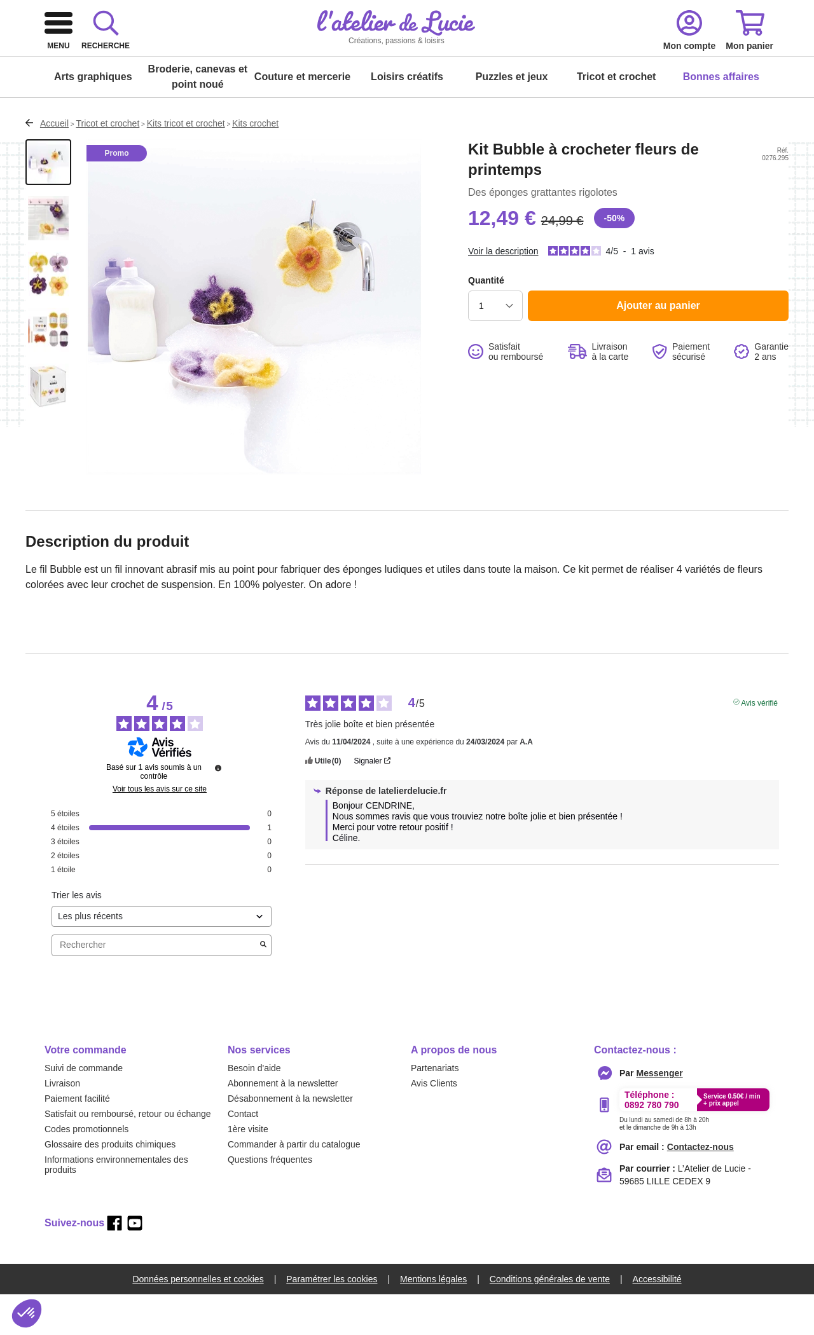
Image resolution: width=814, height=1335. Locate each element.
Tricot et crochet (616, 117)
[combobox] (397, 58)
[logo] (125, 58)
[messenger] (660, 1114)
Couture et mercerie (302, 117)
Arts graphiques (93, 117)
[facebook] (114, 1264)
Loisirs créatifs (407, 117)
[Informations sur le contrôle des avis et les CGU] (218, 809)
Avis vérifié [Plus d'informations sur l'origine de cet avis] (759, 742)
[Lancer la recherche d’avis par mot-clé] (263, 986)
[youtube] (135, 1264)
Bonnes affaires (721, 117)
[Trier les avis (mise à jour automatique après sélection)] (162, 957)
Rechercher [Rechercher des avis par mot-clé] (155, 985)
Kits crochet (255, 164)
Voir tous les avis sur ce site (160, 829)
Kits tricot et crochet (186, 164)
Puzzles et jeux (512, 117)
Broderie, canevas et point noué (198, 117)
